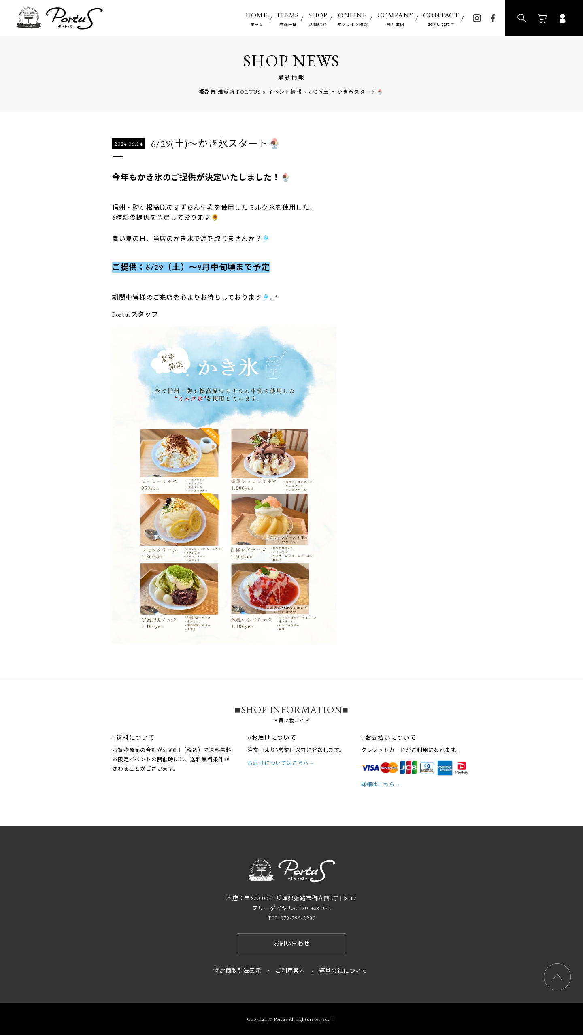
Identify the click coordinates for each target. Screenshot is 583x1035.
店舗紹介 (318, 18)
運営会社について (343, 970)
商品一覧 (288, 18)
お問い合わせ (441, 18)
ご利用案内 (290, 970)
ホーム (257, 18)
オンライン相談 (352, 18)
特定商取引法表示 (237, 970)
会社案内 (395, 18)
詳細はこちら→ (380, 784)
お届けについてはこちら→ (281, 763)
